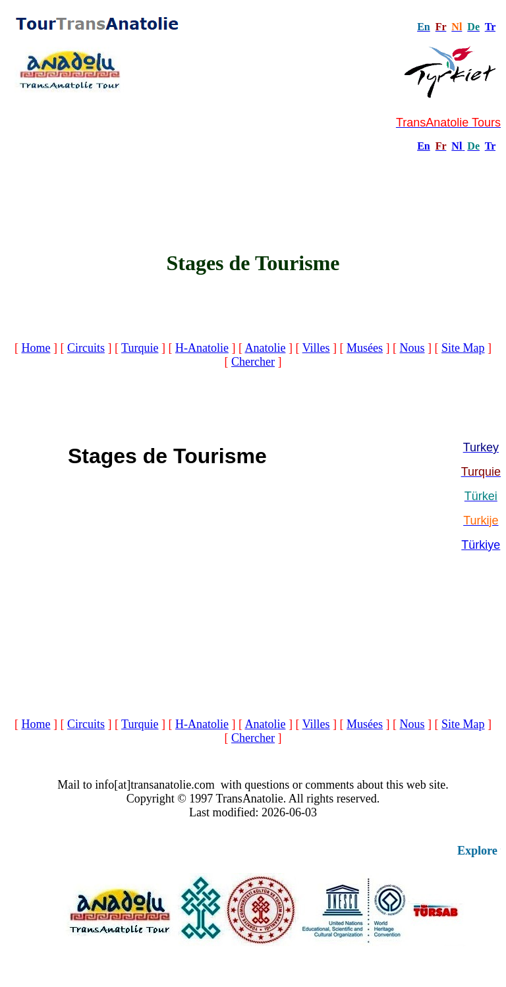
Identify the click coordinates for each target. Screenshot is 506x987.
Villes (316, 347)
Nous (412, 347)
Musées (365, 347)
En (423, 146)
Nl (456, 146)
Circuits (86, 347)
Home (35, 347)
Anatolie (264, 347)
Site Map (463, 347)
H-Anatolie (202, 347)
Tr (490, 26)
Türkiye (480, 544)
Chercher (253, 361)
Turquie (139, 347)
